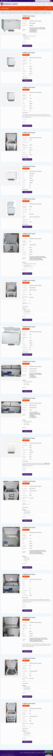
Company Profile (38, 4)
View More (50, 13)
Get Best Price (26, 18)
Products (44, 4)
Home (32, 4)
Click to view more (25, 77)
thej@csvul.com (5, 1)
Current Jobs (37, 752)
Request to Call (27, 45)
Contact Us (50, 4)
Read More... (24, 42)
